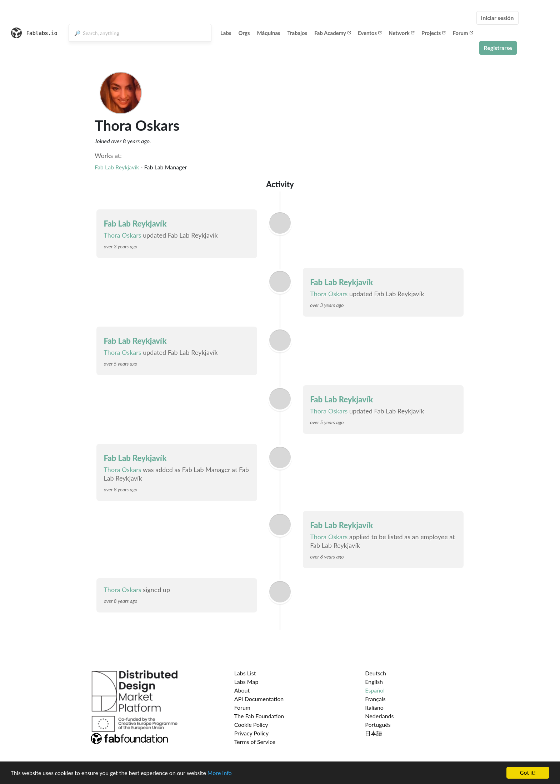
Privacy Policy (251, 733)
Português (377, 724)
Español (375, 690)
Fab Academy (332, 33)
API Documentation (259, 698)
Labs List (245, 673)
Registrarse (498, 47)
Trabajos (298, 33)
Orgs (244, 33)
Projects (433, 33)
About (242, 690)
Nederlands (379, 716)
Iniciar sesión (497, 17)
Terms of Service (254, 741)
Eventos (369, 33)
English (374, 681)
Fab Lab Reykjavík (117, 167)
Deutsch (375, 673)
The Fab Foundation (259, 716)
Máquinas (268, 33)
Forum (462, 33)
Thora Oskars (122, 235)
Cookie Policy (251, 724)
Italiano (374, 707)
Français (375, 698)
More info (220, 773)
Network (401, 33)
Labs (225, 33)
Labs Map (246, 681)
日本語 (373, 733)
